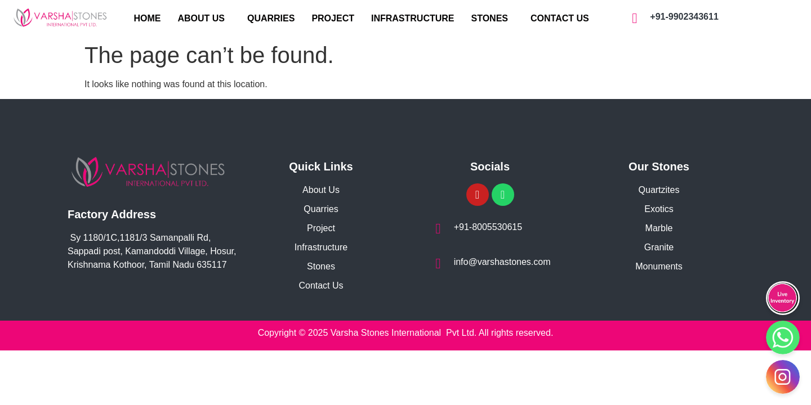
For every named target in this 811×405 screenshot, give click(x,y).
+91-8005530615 (487, 227)
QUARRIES (271, 18)
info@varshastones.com (501, 262)
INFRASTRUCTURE (412, 18)
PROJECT (332, 18)
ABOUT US (201, 18)
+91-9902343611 (684, 16)
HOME (147, 18)
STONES (490, 18)
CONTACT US (560, 18)
